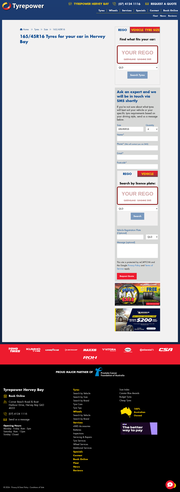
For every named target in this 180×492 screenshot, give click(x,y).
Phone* (132, 144)
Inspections (78, 433)
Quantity (150, 125)
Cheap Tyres (125, 400)
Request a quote (161, 4)
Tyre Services (79, 440)
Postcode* (122, 162)
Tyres (102, 10)
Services (127, 10)
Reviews (172, 15)
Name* (120, 134)
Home (24, 29)
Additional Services (82, 447)
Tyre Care (77, 404)
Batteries (77, 429)
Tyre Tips (77, 407)
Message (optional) (126, 242)
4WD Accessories (81, 426)
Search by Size (80, 397)
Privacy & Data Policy (19, 487)
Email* (120, 153)
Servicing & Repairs (82, 437)
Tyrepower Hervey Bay (88, 4)
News (163, 15)
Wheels (113, 10)
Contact (154, 10)
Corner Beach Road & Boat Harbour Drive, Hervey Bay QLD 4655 (26, 405)
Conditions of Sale (37, 487)
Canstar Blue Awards (129, 393)
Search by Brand (81, 400)
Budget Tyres (125, 396)
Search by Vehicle (81, 393)
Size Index (124, 389)
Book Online (170, 10)
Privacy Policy (134, 265)
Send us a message (19, 419)
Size (119, 125)
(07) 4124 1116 (129, 4)
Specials (140, 10)
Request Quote (127, 276)
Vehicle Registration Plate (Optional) (129, 232)
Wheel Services (80, 444)
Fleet (155, 15)
